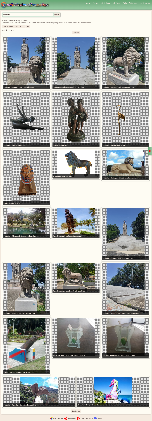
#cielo (119, 178)
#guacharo (16, 405)
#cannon (7, 372)
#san (20, 87)
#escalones (126, 313)
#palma (29, 236)
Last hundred (8, 26)
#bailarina (21, 145)
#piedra (56, 176)
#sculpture (126, 87)
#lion (132, 87)
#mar (99, 405)
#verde (23, 236)
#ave (124, 145)
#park (25, 372)
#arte (55, 355)
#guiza (6, 203)
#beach (70, 236)
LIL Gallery (105, 3)
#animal (62, 176)
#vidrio (68, 355)
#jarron (125, 178)
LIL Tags (116, 3)
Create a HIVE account (87, 418)
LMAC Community (58, 418)
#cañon (30, 372)
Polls (124, 3)
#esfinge (114, 178)
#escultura (14, 87)
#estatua (7, 87)
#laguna (35, 236)
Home (87, 3)
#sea (103, 405)
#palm (80, 236)
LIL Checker (145, 3)
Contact (100, 418)
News (95, 3)
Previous (76, 33)
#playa (75, 236)
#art (83, 355)
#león (120, 87)
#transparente (76, 355)
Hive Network (72, 418)
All (28, 26)
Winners (133, 3)
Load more (76, 411)
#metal (14, 145)
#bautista (30, 87)
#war (12, 372)
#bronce (114, 145)
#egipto (11, 203)
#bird (34, 405)
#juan (25, 87)
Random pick (19, 26)
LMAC (26, 5)
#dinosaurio (16, 236)
